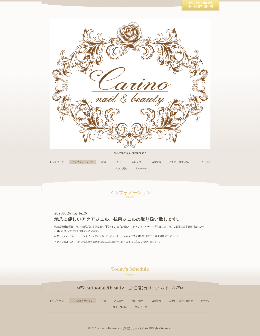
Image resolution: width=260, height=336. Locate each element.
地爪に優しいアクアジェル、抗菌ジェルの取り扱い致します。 (117, 219)
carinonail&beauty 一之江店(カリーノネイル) (122, 328)
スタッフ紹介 (120, 168)
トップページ (57, 161)
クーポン (205, 161)
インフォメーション (82, 161)
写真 (103, 161)
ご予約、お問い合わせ (181, 161)
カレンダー (138, 161)
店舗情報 (156, 161)
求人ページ (141, 168)
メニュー (119, 161)
